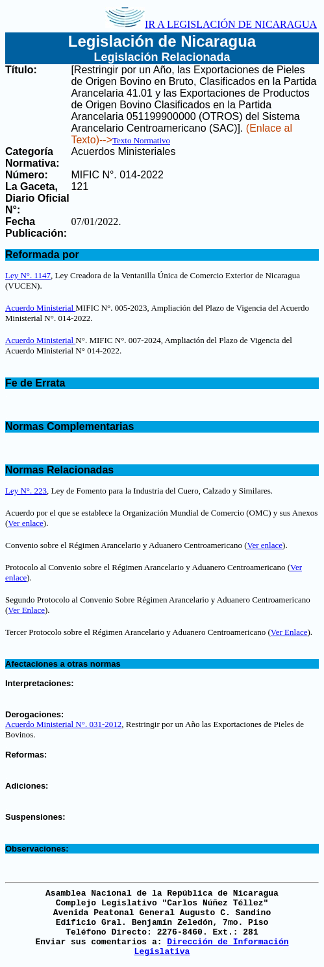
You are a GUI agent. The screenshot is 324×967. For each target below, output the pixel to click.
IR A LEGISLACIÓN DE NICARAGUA (211, 24)
